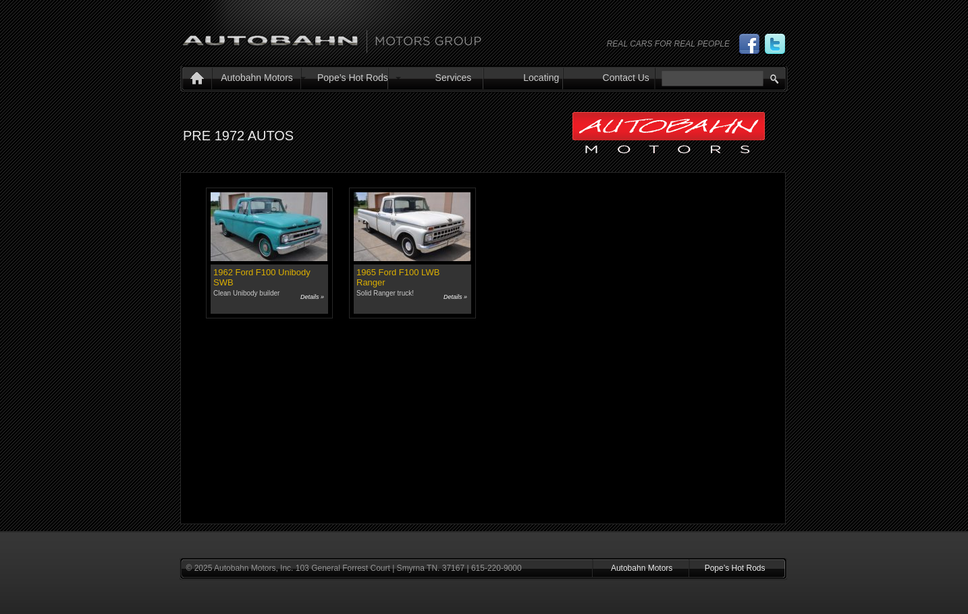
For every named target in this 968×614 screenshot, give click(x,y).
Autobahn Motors (257, 77)
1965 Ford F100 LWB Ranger (397, 277)
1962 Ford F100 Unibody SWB (262, 277)
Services (453, 77)
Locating (541, 77)
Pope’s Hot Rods (352, 77)
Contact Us (626, 77)
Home (194, 79)
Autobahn (332, 36)
